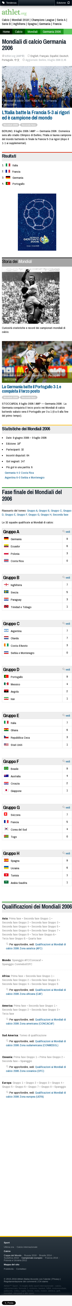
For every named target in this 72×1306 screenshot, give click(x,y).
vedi (66, 532)
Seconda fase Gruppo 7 (44, 930)
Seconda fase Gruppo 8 (15, 934)
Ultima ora (9, 1247)
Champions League (42, 20)
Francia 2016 (51, 1258)
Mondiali (33, 31)
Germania (44, 24)
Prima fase (15, 918)
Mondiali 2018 (20, 20)
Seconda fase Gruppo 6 (15, 930)
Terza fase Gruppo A (42, 934)
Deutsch (64, 56)
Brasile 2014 (45, 1255)
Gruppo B (44, 511)
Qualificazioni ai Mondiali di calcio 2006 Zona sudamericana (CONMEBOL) (36, 1043)
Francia (57, 24)
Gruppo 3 (44, 1083)
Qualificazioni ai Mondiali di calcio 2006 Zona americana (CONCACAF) (36, 1021)
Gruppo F (22, 515)
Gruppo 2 (31, 1083)
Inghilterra (19, 24)
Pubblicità (8, 1269)
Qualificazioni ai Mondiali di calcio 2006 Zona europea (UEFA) (36, 1095)
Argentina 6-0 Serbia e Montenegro (25, 477)
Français (44, 56)
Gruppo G (33, 515)
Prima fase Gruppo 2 (51, 1057)
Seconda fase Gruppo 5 (44, 926)
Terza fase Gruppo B (14, 938)
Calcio (5, 20)
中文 (17, 60)
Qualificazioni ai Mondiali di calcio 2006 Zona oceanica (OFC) (36, 1069)
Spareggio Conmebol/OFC (17, 964)
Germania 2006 (52, 31)
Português (7, 60)
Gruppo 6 (20, 1087)
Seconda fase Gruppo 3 (44, 922)
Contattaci (21, 1269)
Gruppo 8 (46, 1087)
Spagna (32, 24)
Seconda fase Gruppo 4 (15, 926)
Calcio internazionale (27, 1247)
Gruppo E (10, 515)
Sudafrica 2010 (11, 1258)
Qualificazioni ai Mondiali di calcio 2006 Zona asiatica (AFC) (36, 946)
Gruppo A (32, 511)
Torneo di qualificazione (32, 1035)
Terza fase (8, 1014)
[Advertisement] (36, 1153)
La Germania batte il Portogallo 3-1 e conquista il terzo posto (31, 389)
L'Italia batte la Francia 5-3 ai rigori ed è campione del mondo (36, 115)
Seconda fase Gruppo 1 (37, 918)
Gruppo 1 (18, 1083)
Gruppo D (11, 669)
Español (54, 56)
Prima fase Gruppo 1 (25, 1057)
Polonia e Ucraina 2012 (15, 1260)
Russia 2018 (30, 1255)
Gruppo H (46, 515)
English (34, 56)
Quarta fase (34, 938)
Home (6, 31)
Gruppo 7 (33, 1087)
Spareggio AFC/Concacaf (26, 960)
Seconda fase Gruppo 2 (15, 922)
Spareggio (26, 1061)
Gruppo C (56, 511)
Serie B (6, 24)
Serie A (61, 20)
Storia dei (17, 261)
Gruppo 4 (57, 1083)
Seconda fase (29, 397)
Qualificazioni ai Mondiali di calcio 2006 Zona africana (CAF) (36, 992)
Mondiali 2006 (11, 397)
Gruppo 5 (7, 1087)
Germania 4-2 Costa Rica (19, 473)
